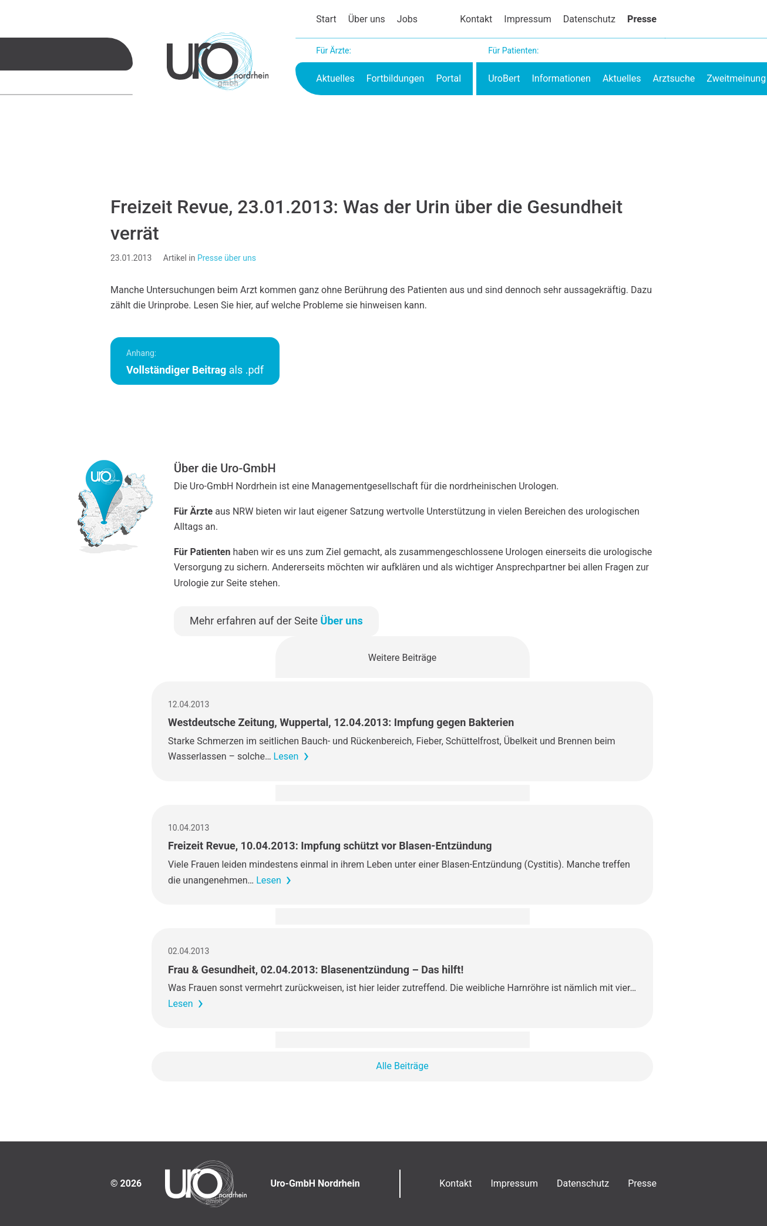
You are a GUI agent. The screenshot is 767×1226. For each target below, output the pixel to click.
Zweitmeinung (736, 78)
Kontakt (476, 19)
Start (326, 19)
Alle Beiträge (402, 1066)
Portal (448, 78)
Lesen (286, 756)
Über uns (366, 19)
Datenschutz (589, 19)
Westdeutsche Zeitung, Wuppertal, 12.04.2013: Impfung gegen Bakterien (341, 722)
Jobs (407, 19)
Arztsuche (673, 78)
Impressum (527, 19)
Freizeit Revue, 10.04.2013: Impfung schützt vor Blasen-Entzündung (330, 845)
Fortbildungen (395, 78)
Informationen (560, 78)
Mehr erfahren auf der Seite (276, 620)
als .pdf (195, 362)
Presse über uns (226, 258)
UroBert (504, 78)
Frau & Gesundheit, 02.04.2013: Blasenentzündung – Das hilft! (315, 969)
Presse (642, 19)
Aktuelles (335, 78)
